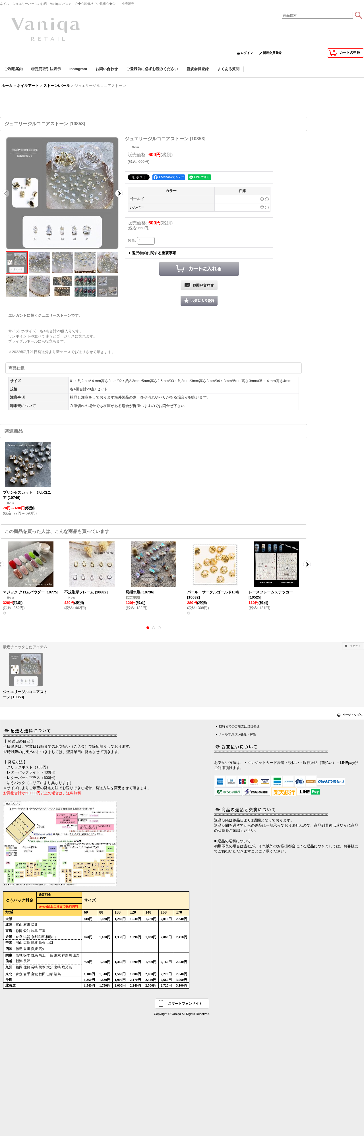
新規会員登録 (272, 53)
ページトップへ (352, 714)
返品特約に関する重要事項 (154, 253)
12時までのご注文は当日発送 (238, 726)
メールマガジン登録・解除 (237, 734)
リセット (355, 645)
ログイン (247, 53)
